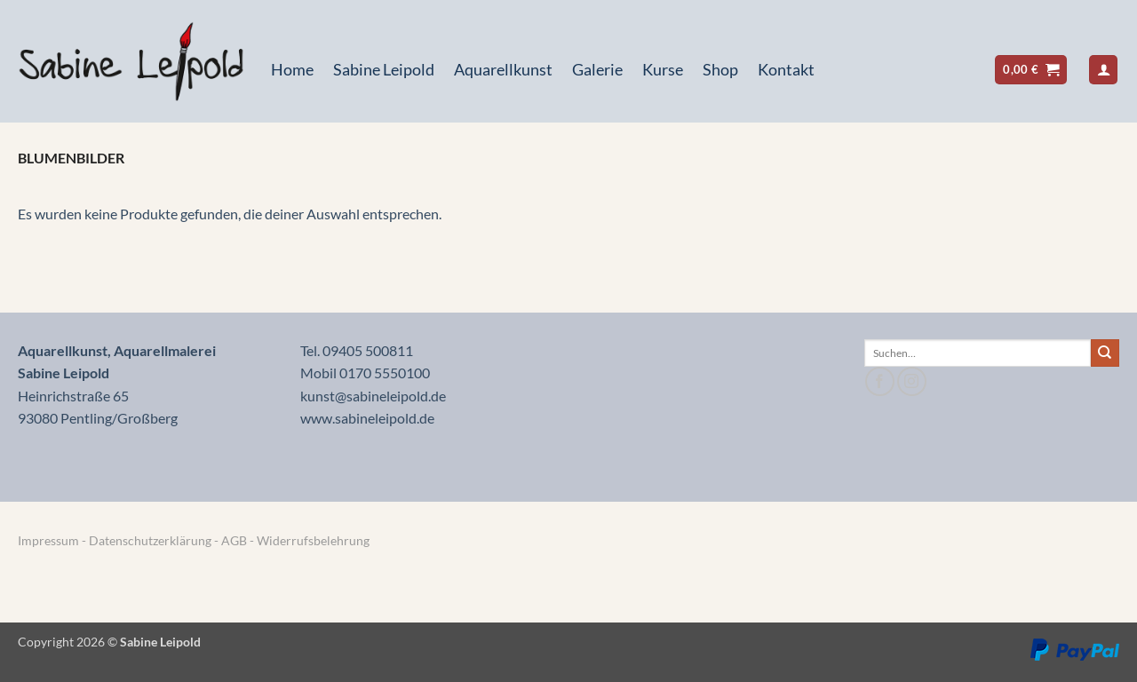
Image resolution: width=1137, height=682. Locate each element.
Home (292, 69)
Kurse (662, 69)
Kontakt (786, 69)
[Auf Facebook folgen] (879, 381)
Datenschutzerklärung (150, 540)
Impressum (48, 540)
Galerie (597, 69)
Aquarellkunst (503, 69)
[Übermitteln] (1105, 353)
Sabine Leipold (383, 69)
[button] (1031, 69)
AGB (235, 540)
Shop (720, 69)
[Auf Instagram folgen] (911, 381)
